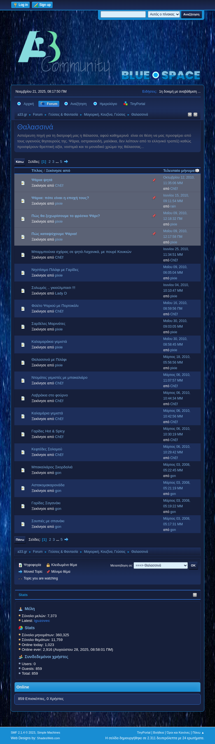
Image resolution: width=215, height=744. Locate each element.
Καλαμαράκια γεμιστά (49, 341)
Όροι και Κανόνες (178, 732)
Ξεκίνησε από (58, 170)
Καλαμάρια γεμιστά (47, 413)
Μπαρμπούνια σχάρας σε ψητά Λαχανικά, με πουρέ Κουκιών (81, 252)
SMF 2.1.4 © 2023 (23, 732)
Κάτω (20, 161)
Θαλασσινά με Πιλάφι (48, 359)
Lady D (61, 293)
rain (173, 206)
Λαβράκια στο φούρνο (49, 395)
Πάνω (20, 539)
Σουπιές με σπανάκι (47, 521)
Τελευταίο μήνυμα (181, 170)
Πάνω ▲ (198, 732)
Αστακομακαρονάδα (47, 485)
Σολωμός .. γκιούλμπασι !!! (53, 288)
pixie (59, 203)
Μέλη (30, 608)
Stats (23, 595)
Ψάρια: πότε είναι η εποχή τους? (60, 198)
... (58, 161)
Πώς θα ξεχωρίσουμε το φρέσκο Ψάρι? (65, 216)
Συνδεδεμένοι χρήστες (46, 656)
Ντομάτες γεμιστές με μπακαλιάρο (59, 377)
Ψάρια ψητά (41, 180)
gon (58, 473)
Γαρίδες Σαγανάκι (45, 503)
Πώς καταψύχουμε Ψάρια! (54, 234)
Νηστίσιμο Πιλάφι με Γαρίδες (54, 270)
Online (22, 687)
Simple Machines (48, 732)
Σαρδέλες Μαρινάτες (48, 323)
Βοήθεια (158, 732)
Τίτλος (37, 170)
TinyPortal (143, 732)
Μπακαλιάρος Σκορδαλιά (52, 467)
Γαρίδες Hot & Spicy (48, 431)
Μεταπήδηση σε (121, 565)
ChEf (59, 185)
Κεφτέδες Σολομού (46, 449)
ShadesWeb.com (48, 738)
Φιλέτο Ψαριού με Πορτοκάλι (54, 305)
